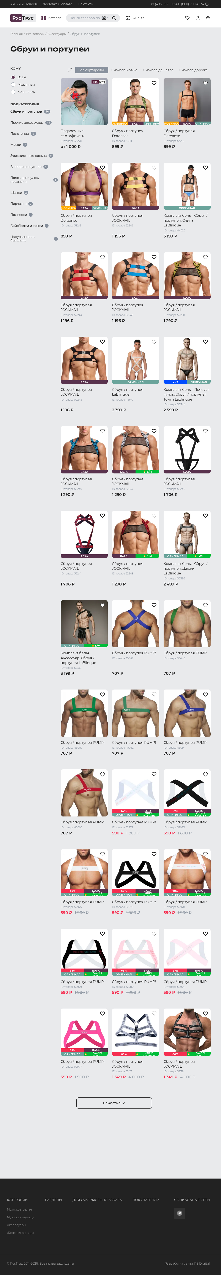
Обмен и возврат (120, 1194)
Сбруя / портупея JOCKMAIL (127, 217)
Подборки (41, 1202)
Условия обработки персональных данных (135, 1211)
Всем (22, 77)
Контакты (85, 4)
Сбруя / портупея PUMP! (134, 653)
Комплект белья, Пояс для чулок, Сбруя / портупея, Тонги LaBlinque (187, 394)
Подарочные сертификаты (73, 133)
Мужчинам (26, 85)
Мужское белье (19, 1178)
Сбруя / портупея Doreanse (127, 133)
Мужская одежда (14, 1188)
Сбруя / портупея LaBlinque (127, 392)
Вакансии (41, 1225)
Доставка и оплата (57, 4)
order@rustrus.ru (73, 1198)
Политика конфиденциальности (133, 1202)
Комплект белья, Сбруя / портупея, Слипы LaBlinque (185, 220)
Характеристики (46, 1194)
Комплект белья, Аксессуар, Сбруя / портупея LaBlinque (78, 658)
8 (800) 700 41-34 (191, 4)
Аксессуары (16, 1197)
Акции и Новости (24, 4)
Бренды (39, 1186)
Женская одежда (14, 1207)
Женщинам (27, 92)
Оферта (113, 1178)
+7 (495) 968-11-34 (164, 4)
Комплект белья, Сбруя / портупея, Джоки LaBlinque (185, 569)
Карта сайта (42, 1233)
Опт (36, 1178)
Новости (40, 1217)
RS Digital (202, 1263)
